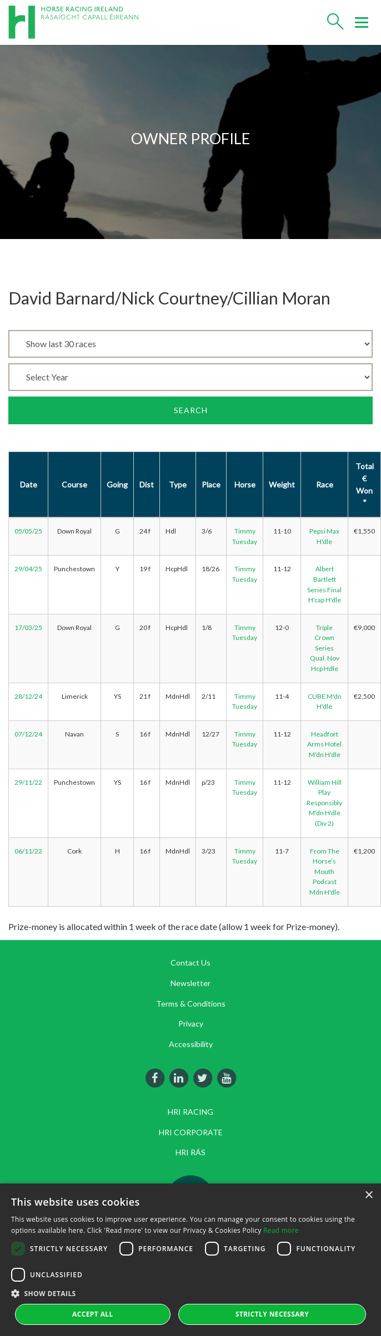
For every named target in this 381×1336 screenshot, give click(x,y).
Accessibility (191, 1044)
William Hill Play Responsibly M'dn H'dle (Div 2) (324, 802)
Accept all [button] (92, 1314)
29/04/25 (28, 569)
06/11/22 (28, 851)
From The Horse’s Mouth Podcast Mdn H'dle (324, 871)
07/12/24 (28, 734)
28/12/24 (28, 696)
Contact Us (190, 962)
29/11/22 (28, 782)
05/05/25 (28, 531)
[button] (190, 1293)
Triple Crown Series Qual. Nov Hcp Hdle (324, 648)
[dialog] (190, 1259)
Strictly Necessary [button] (272, 1314)
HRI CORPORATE (191, 1132)
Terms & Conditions (190, 1003)
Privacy (190, 1023)
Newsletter (190, 983)
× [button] (368, 1195)
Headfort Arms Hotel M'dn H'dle (324, 744)
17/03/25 (28, 627)
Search (191, 410)
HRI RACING (190, 1111)
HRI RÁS (190, 1152)
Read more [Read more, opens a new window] (281, 1230)
